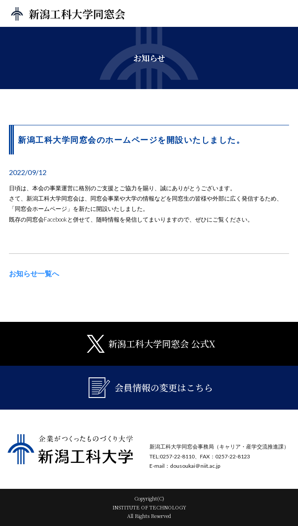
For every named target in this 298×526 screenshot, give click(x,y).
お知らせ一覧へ (34, 273)
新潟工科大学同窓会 (77, 13)
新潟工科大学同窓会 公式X (151, 344)
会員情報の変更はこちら (151, 387)
